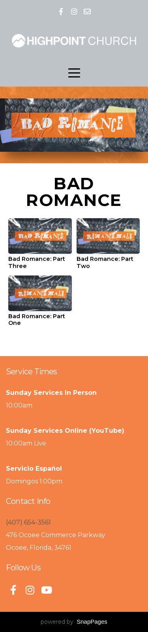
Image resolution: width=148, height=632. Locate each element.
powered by (74, 621)
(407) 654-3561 (28, 522)
